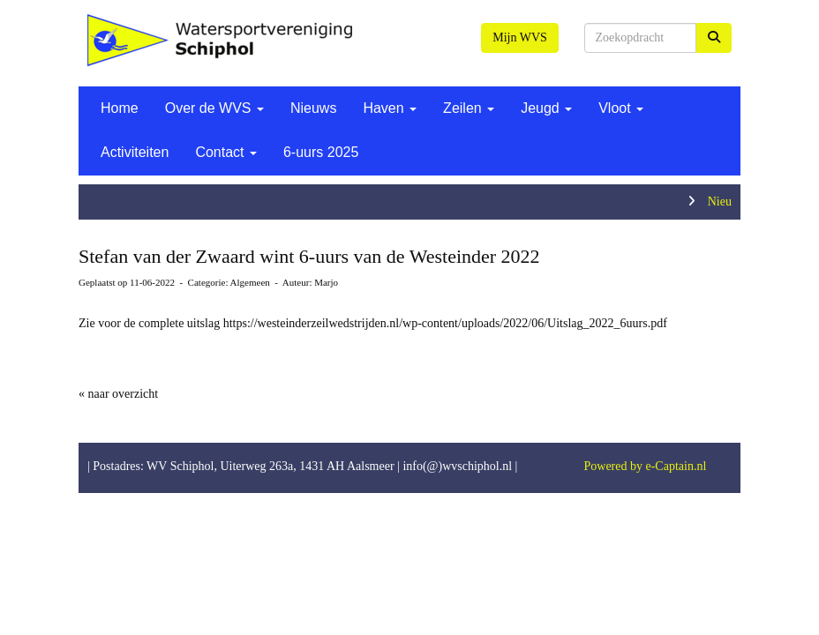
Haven (390, 108)
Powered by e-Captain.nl (645, 466)
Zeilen (468, 108)
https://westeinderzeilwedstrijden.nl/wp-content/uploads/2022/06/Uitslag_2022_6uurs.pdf (445, 323)
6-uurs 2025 (320, 152)
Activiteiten (135, 152)
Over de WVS (214, 108)
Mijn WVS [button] (519, 37)
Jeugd (546, 108)
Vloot (620, 108)
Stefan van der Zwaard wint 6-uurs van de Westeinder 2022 (309, 256)
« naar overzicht (118, 393)
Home (120, 108)
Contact (226, 152)
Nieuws (313, 108)
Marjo (326, 282)
